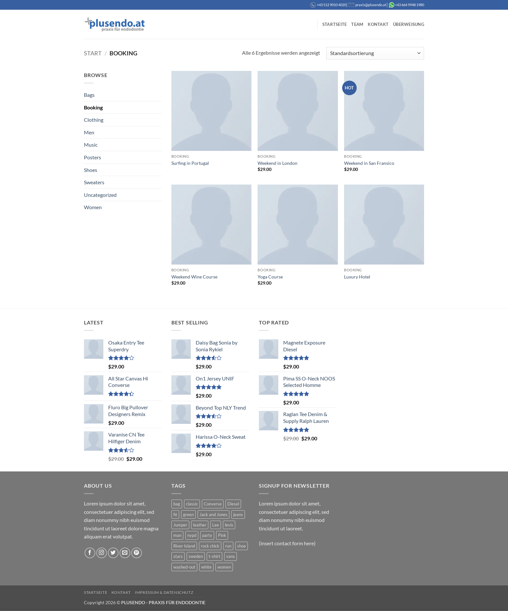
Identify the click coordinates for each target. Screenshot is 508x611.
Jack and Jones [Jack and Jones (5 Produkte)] (213, 514)
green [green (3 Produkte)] (188, 514)
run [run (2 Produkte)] (228, 546)
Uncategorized (100, 195)
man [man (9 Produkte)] (177, 535)
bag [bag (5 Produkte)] (176, 503)
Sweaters (94, 182)
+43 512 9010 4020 (331, 5)
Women (93, 207)
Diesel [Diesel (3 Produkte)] (233, 503)
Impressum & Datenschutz (164, 592)
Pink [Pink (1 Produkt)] (222, 535)
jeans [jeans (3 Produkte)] (238, 514)
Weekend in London (277, 163)
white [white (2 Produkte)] (206, 567)
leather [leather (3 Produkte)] (199, 524)
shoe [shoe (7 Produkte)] (241, 546)
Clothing (93, 120)
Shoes (90, 170)
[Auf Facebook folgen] (90, 553)
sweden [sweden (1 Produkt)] (196, 556)
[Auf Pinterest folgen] (136, 553)
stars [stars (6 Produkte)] (178, 556)
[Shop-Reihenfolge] (375, 53)
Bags (89, 95)
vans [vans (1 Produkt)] (230, 556)
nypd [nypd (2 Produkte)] (191, 535)
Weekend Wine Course (194, 276)
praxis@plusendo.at (370, 5)
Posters (92, 157)
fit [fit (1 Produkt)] (175, 514)
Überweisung (408, 24)
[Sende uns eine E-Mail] (125, 553)
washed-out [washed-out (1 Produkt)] (184, 567)
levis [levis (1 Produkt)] (229, 524)
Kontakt (378, 24)
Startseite (334, 24)
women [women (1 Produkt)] (224, 567)
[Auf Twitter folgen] (113, 553)
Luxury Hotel (357, 276)
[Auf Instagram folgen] (101, 553)
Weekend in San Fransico (369, 163)
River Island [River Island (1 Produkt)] (184, 546)
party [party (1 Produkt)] (207, 535)
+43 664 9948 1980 (409, 5)
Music (91, 144)
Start (93, 53)
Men (89, 132)
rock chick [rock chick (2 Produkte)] (210, 546)
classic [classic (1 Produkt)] (192, 503)
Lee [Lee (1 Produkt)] (215, 524)
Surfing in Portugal (190, 163)
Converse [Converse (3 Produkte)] (213, 503)
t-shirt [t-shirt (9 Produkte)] (214, 556)
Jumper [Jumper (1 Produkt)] (180, 524)
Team (357, 24)
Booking (93, 107)
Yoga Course (270, 276)
